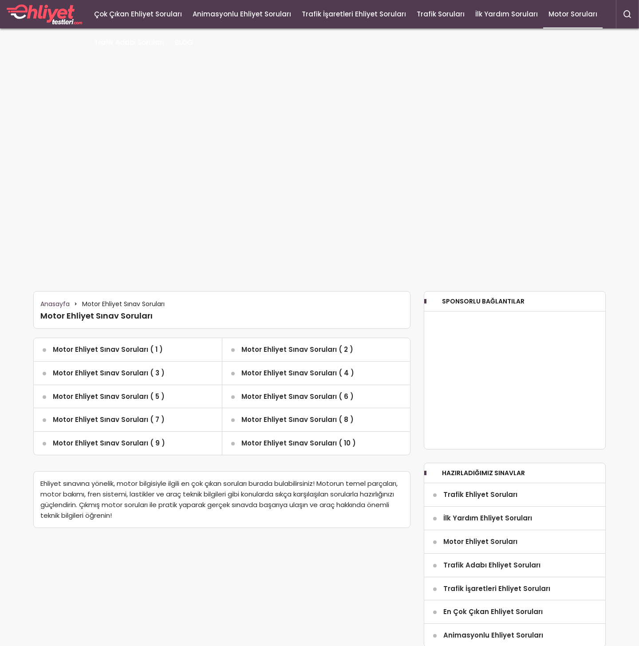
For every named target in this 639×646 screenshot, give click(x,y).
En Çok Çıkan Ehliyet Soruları (493, 611)
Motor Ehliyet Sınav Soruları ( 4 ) (297, 373)
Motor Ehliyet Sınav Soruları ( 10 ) (298, 443)
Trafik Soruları (441, 14)
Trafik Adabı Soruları (129, 42)
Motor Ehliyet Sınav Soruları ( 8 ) (297, 419)
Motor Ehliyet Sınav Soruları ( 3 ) (109, 373)
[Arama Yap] (627, 14)
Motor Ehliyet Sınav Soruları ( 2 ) (297, 349)
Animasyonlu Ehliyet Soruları (242, 14)
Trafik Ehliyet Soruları (480, 494)
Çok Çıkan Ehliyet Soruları (138, 14)
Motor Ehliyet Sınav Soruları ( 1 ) (108, 349)
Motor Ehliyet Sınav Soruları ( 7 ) (109, 419)
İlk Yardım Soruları (506, 14)
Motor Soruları (572, 14)
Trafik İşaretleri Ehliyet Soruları (354, 14)
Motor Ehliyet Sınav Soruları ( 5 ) (109, 396)
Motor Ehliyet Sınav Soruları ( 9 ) (109, 443)
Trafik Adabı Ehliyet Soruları (491, 565)
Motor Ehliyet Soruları (480, 541)
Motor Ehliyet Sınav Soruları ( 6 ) (297, 396)
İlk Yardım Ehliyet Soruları (487, 518)
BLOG (184, 42)
